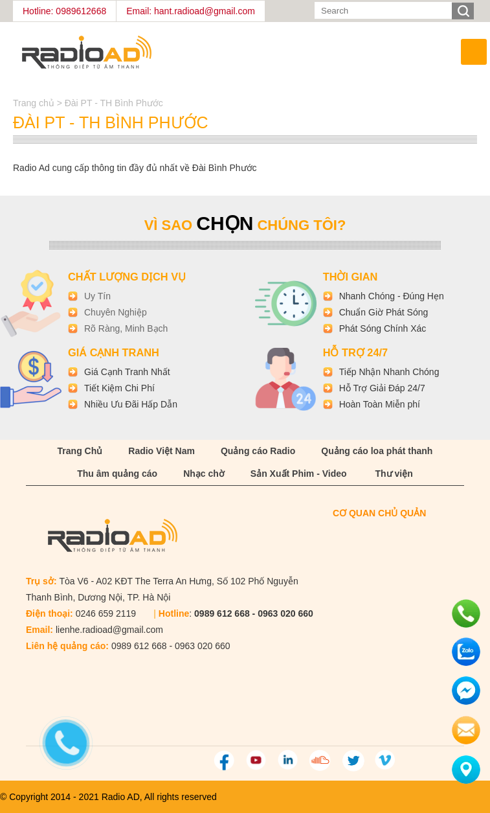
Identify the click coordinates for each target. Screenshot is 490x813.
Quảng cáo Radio (258, 451)
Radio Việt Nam (161, 451)
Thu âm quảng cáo (117, 473)
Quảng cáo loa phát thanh (376, 451)
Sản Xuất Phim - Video (299, 473)
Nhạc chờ (204, 473)
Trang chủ (35, 103)
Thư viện (394, 473)
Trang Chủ (80, 451)
